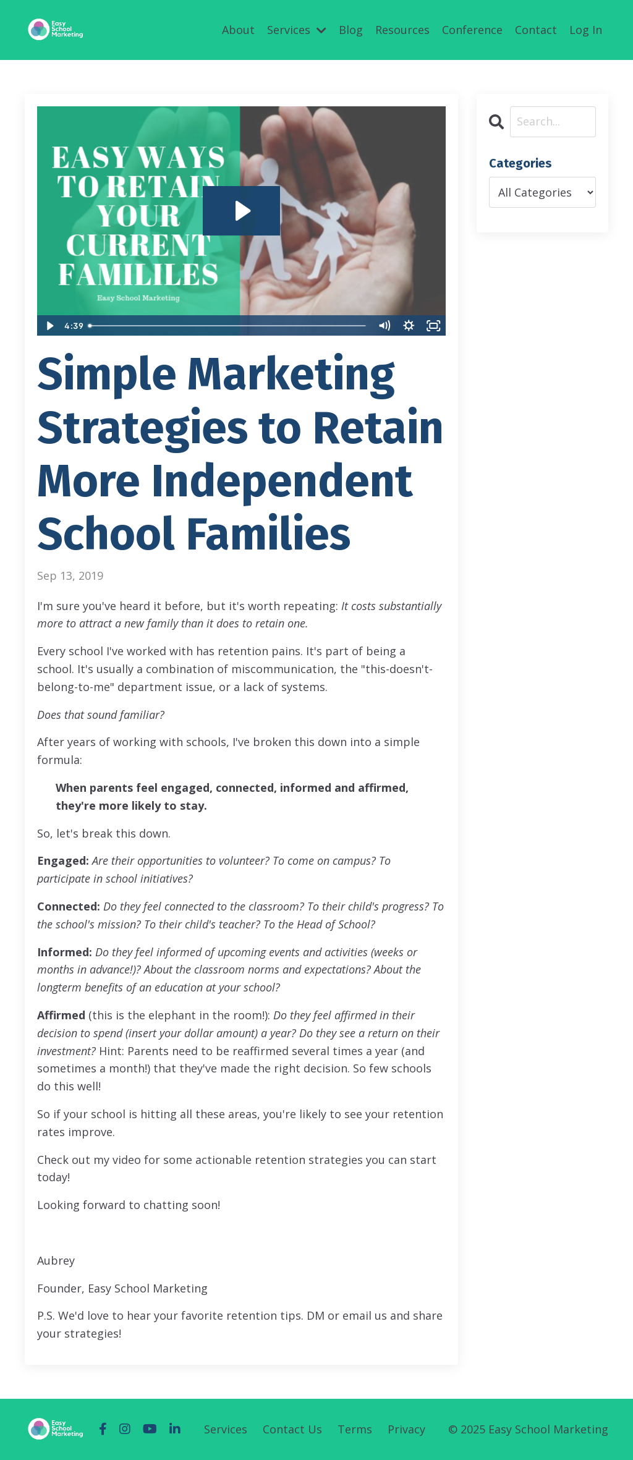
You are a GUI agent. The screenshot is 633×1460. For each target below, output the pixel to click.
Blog (351, 29)
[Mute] (384, 325)
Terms (355, 1429)
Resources (402, 29)
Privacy (406, 1429)
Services (296, 29)
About (238, 29)
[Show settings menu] (409, 325)
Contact (536, 29)
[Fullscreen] (434, 325)
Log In (585, 29)
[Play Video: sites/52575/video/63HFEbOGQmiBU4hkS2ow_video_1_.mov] (241, 211)
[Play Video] (48, 325)
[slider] (227, 325)
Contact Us (292, 1429)
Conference (472, 29)
